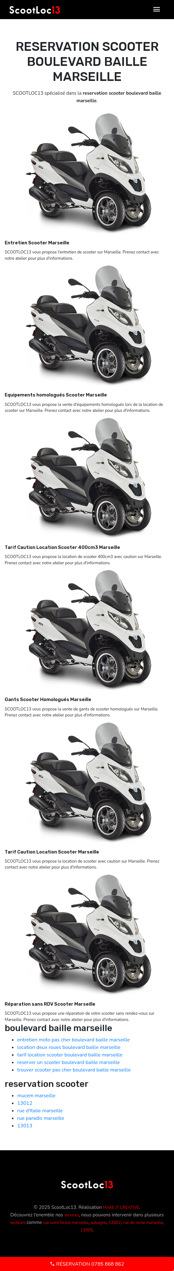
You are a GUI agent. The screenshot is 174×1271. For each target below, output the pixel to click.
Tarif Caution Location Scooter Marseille (52, 852)
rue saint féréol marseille (65, 1223)
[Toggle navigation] (156, 9)
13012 (24, 1103)
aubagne (99, 1223)
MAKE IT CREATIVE (121, 1207)
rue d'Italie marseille (40, 1110)
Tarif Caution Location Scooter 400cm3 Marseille (62, 547)
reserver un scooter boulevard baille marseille (68, 1062)
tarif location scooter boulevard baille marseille (70, 1054)
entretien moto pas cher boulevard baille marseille (73, 1039)
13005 (86, 1230)
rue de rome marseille (143, 1223)
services (71, 1215)
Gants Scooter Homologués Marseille (48, 699)
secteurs (17, 1223)
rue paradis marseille (40, 1118)
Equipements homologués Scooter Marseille (56, 395)
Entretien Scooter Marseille (37, 243)
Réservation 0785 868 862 (87, 1264)
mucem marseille (36, 1095)
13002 (115, 1223)
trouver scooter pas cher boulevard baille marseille (74, 1069)
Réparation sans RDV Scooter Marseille (50, 1004)
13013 (24, 1125)
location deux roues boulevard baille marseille (68, 1047)
